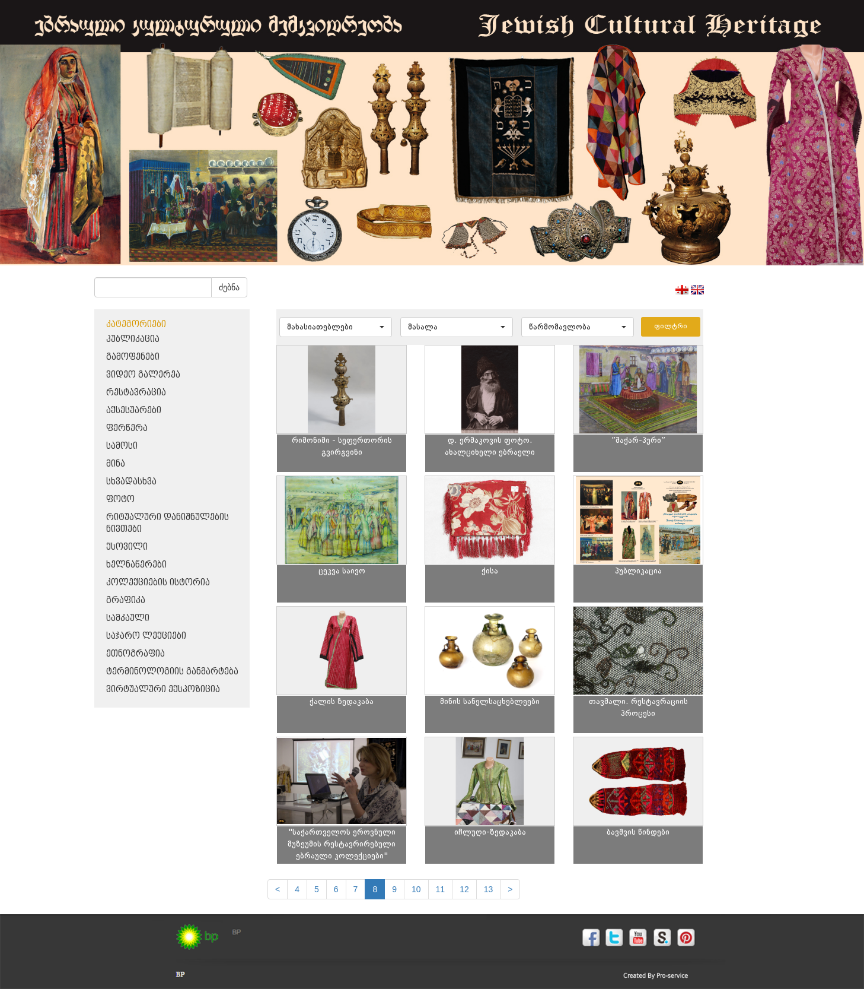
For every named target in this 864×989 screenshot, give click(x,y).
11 (440, 889)
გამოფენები (133, 357)
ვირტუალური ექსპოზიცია (163, 689)
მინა (115, 464)
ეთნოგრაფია (135, 654)
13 (488, 889)
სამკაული (127, 618)
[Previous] (277, 889)
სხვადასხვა (131, 482)
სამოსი (122, 446)
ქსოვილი (127, 547)
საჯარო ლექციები (146, 636)
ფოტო (120, 499)
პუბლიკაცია (133, 339)
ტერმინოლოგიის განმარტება (172, 672)
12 (464, 889)
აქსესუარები (133, 410)
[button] (335, 327)
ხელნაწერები (136, 565)
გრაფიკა (125, 600)
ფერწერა (127, 428)
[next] (510, 889)
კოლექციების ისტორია (158, 583)
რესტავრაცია (136, 393)
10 (416, 889)
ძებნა (229, 287)
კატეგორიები (136, 324)
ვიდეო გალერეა (143, 375)
